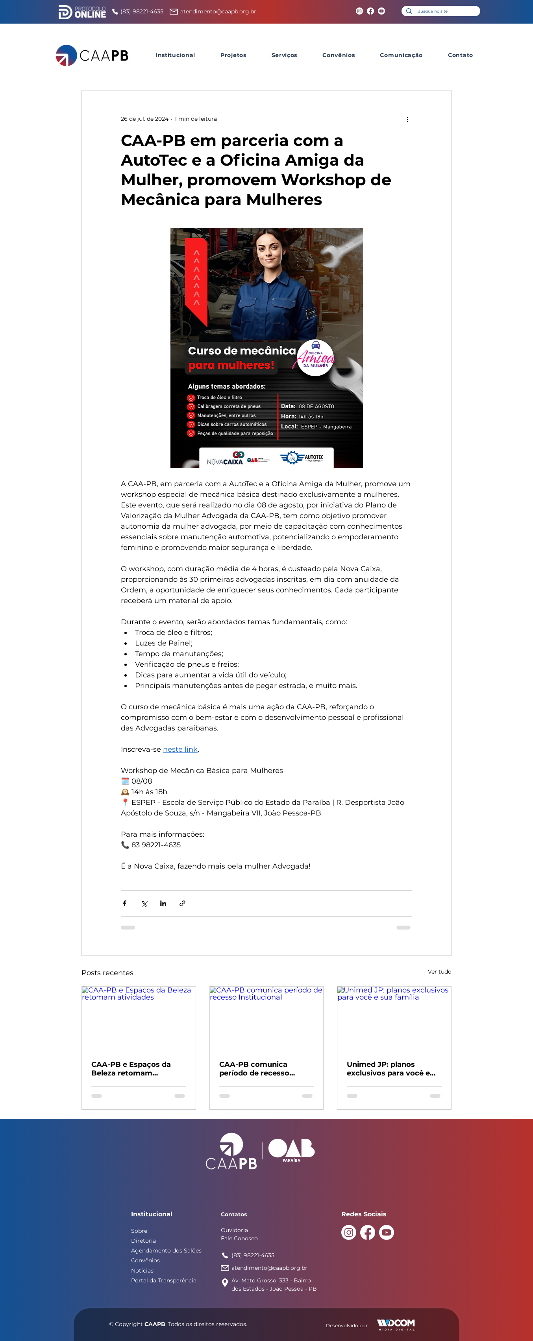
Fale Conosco (239, 1238)
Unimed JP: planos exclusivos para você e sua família (388, 1068)
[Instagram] (359, 11)
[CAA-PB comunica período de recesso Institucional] (267, 1018)
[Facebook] (370, 11)
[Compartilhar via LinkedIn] (163, 903)
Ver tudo (440, 971)
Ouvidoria (234, 1230)
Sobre (139, 1230)
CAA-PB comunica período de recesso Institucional (254, 1068)
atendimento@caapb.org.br (218, 11)
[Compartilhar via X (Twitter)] (144, 903)
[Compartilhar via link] (182, 903)
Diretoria (143, 1240)
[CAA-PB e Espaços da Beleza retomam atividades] (139, 1018)
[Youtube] (381, 11)
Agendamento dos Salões (166, 1250)
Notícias (142, 1270)
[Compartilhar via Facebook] (124, 903)
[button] (175, 55)
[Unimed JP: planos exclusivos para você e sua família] (394, 1018)
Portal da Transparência (163, 1280)
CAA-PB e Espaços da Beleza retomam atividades (131, 1068)
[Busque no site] (440, 11)
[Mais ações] (407, 119)
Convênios (145, 1260)
